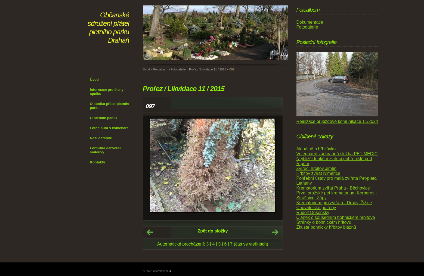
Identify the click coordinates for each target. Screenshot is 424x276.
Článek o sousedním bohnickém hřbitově (335, 217)
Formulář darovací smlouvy (105, 150)
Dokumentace (309, 22)
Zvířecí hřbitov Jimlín (316, 168)
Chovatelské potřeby (316, 207)
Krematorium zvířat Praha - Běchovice (333, 188)
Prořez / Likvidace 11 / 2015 (207, 69)
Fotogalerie (178, 69)
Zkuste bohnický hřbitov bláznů (326, 227)
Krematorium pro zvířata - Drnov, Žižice (334, 202)
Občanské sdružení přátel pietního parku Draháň (108, 27)
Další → (275, 232)
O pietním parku (103, 118)
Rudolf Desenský (312, 212)
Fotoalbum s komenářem (111, 128)
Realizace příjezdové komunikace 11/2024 (337, 121)
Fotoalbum (160, 69)
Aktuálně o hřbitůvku (316, 149)
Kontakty (97, 162)
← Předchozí (150, 232)
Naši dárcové (101, 138)
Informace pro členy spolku (107, 92)
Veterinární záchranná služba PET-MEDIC (337, 153)
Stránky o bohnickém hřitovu (323, 222)
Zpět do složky (212, 231)
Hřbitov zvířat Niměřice (318, 173)
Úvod (94, 79)
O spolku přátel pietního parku (110, 106)
